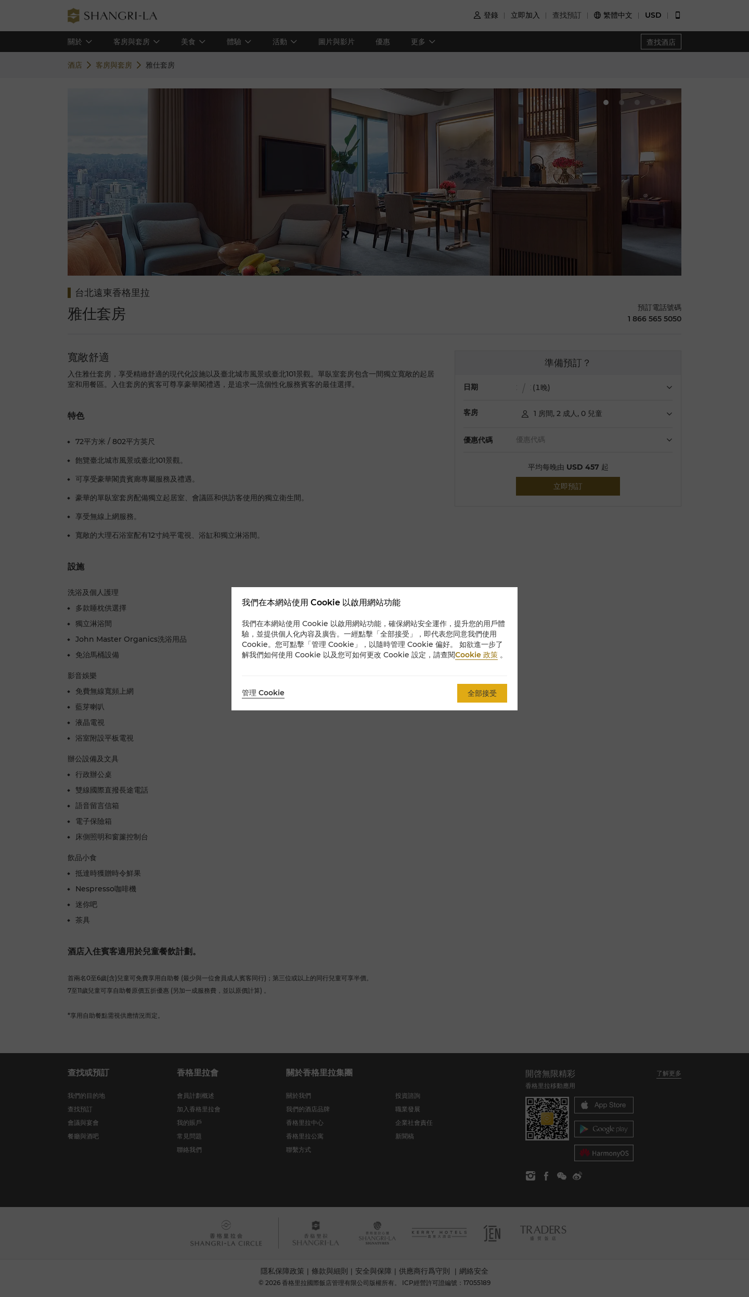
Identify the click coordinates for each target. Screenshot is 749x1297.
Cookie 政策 (476, 654)
